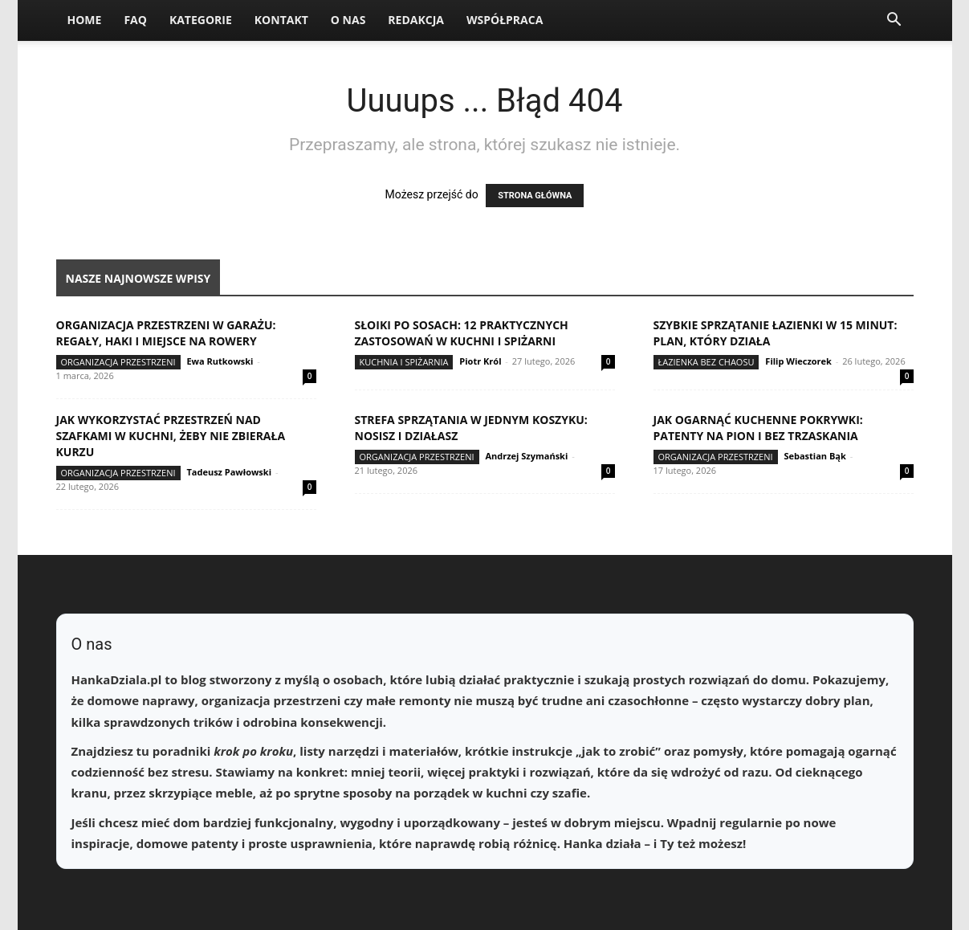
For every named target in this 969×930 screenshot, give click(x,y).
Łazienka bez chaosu (706, 362)
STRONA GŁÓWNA (535, 195)
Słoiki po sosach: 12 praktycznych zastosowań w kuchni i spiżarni (461, 333)
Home (84, 19)
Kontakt (281, 19)
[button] (894, 21)
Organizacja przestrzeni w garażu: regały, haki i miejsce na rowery (166, 333)
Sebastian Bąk (814, 456)
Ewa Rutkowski (219, 361)
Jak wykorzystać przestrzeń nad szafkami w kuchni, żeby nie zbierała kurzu (171, 435)
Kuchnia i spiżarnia (404, 362)
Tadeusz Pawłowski (228, 472)
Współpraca (504, 19)
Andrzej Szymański (526, 456)
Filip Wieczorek (798, 361)
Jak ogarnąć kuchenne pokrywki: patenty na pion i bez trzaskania (758, 427)
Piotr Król (480, 361)
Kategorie (200, 19)
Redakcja (416, 19)
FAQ (135, 19)
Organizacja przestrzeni (118, 362)
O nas (348, 19)
